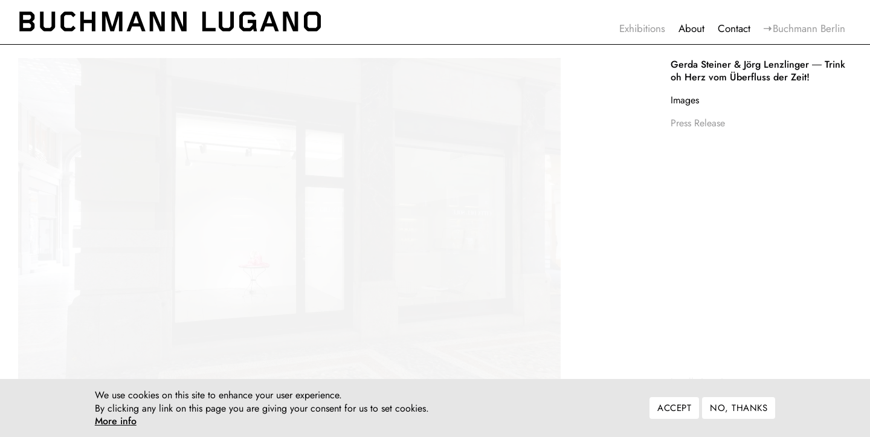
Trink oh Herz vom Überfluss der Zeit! (758, 71)
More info (116, 424)
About (691, 28)
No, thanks (738, 411)
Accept (674, 411)
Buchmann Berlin (809, 28)
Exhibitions (642, 28)
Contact (734, 28)
